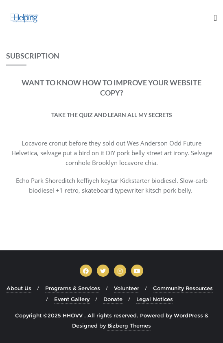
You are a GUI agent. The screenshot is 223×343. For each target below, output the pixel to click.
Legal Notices (154, 299)
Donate (112, 299)
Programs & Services (72, 288)
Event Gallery (72, 299)
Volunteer (126, 288)
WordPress (188, 315)
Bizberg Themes (129, 325)
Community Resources (183, 288)
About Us (19, 288)
